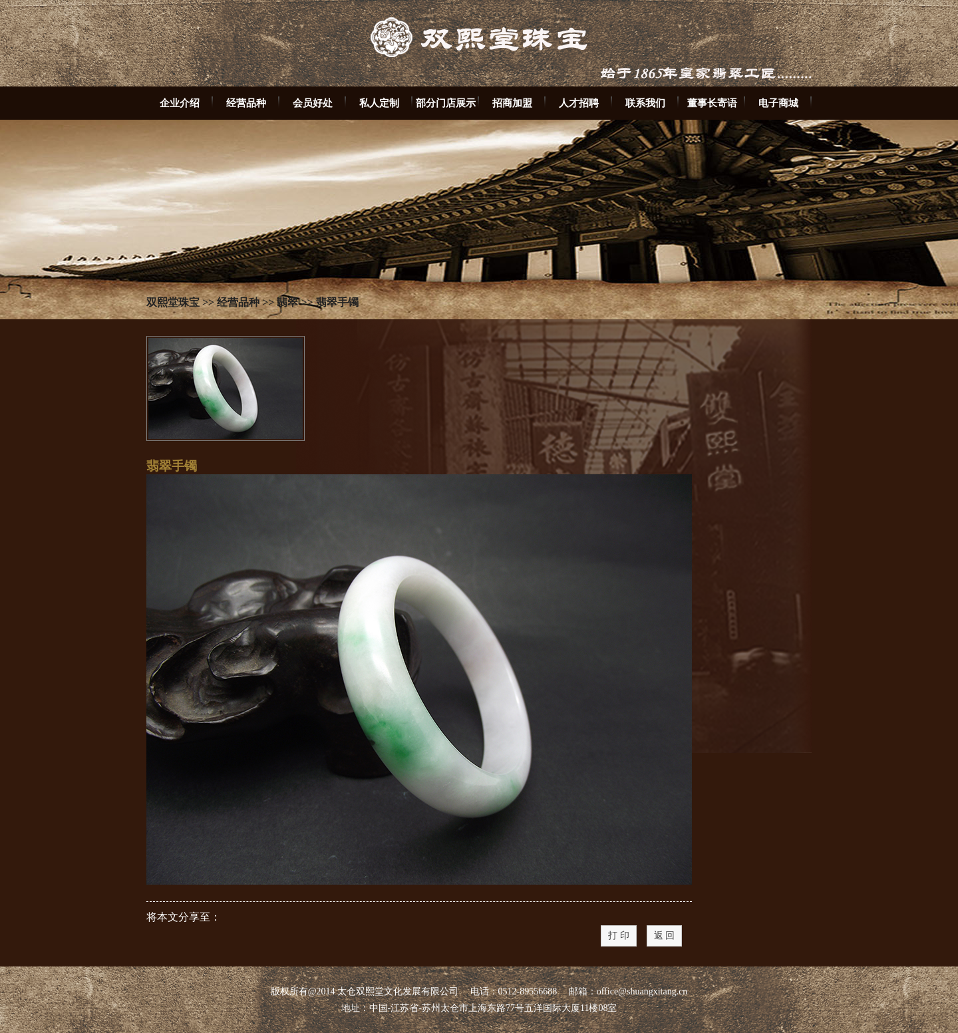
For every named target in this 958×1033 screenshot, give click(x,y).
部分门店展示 (446, 102)
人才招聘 (579, 102)
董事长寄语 (712, 102)
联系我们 (645, 102)
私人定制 (379, 102)
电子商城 (778, 102)
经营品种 (246, 102)
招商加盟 (512, 102)
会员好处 (313, 102)
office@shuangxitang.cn (642, 991)
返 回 (664, 936)
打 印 (618, 936)
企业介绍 (180, 102)
